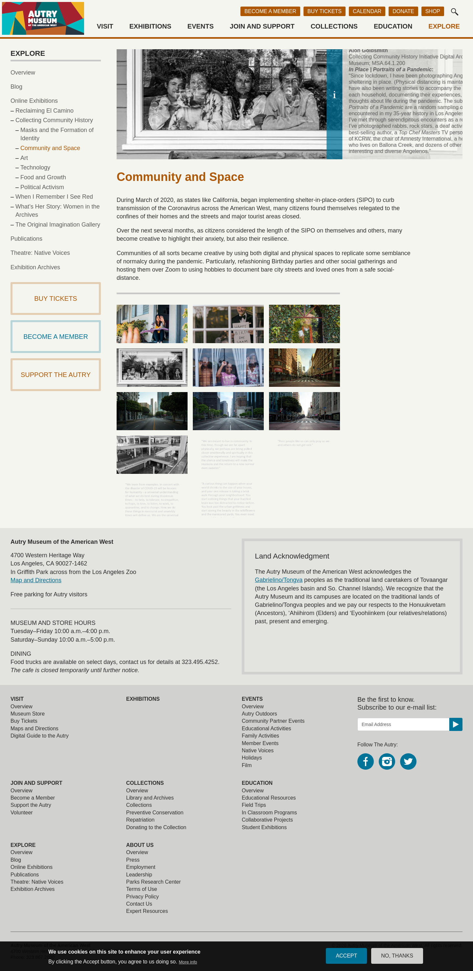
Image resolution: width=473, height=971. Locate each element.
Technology (35, 167)
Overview (23, 72)
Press (133, 860)
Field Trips (254, 805)
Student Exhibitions (264, 827)
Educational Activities (266, 728)
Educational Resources (269, 798)
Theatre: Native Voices (40, 253)
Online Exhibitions (34, 101)
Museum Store (28, 714)
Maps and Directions (34, 728)
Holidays (252, 758)
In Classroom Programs (269, 812)
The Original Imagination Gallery (57, 224)
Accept (346, 958)
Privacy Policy (142, 896)
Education (393, 26)
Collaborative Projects (267, 820)
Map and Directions (36, 580)
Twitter (408, 761)
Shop (432, 11)
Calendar (367, 11)
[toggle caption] (454, 95)
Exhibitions (150, 26)
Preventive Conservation (154, 812)
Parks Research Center (153, 882)
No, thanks (397, 958)
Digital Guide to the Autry (40, 736)
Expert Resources (147, 911)
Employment (140, 867)
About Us (140, 845)
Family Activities (260, 736)
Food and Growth (43, 177)
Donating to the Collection (156, 827)
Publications (26, 238)
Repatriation (140, 820)
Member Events (260, 743)
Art (24, 158)
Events (201, 26)
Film (247, 765)
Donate (403, 11)
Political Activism (42, 187)
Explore (444, 26)
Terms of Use (141, 889)
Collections (334, 26)
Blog (16, 86)
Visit (105, 26)
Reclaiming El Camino (44, 110)
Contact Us (139, 904)
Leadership (139, 874)
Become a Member (270, 11)
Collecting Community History (54, 120)
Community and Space (50, 148)
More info (188, 964)
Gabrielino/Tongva (279, 580)
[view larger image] (152, 324)
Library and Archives (150, 798)
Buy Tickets (324, 11)
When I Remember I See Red (54, 196)
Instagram (387, 761)
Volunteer (22, 812)
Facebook (365, 761)
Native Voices (258, 750)
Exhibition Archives (35, 267)
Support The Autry (56, 374)
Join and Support (262, 26)
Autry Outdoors (259, 714)
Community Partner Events (273, 721)
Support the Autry (31, 805)
